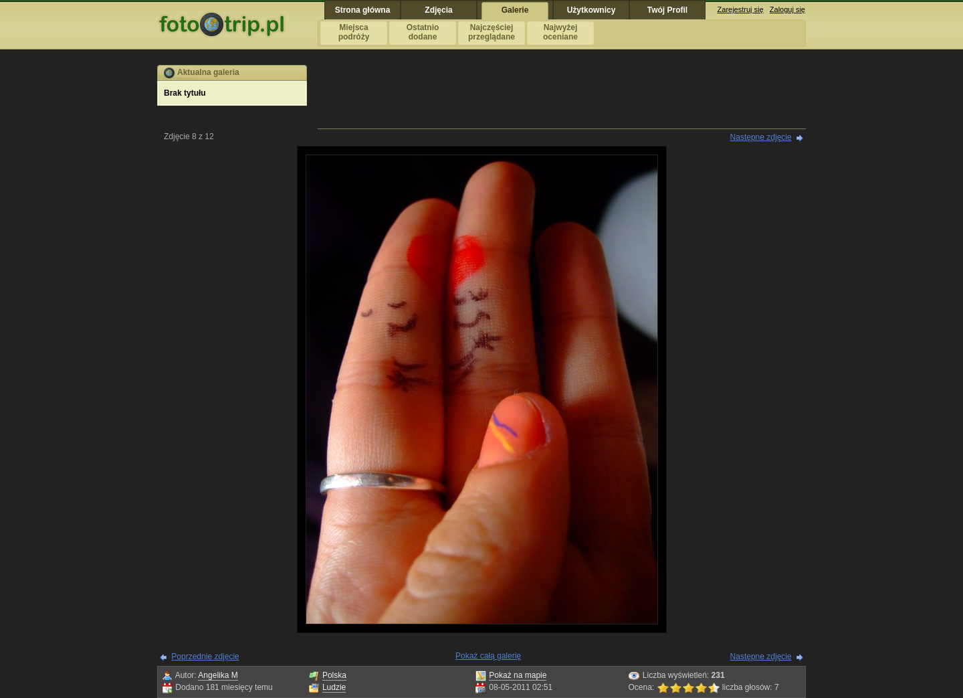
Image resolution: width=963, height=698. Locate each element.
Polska (334, 675)
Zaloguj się (787, 9)
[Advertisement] (561, 95)
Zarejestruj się (741, 9)
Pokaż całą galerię (488, 656)
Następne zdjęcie (761, 137)
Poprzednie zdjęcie (205, 656)
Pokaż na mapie (517, 675)
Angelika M (217, 675)
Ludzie (334, 687)
